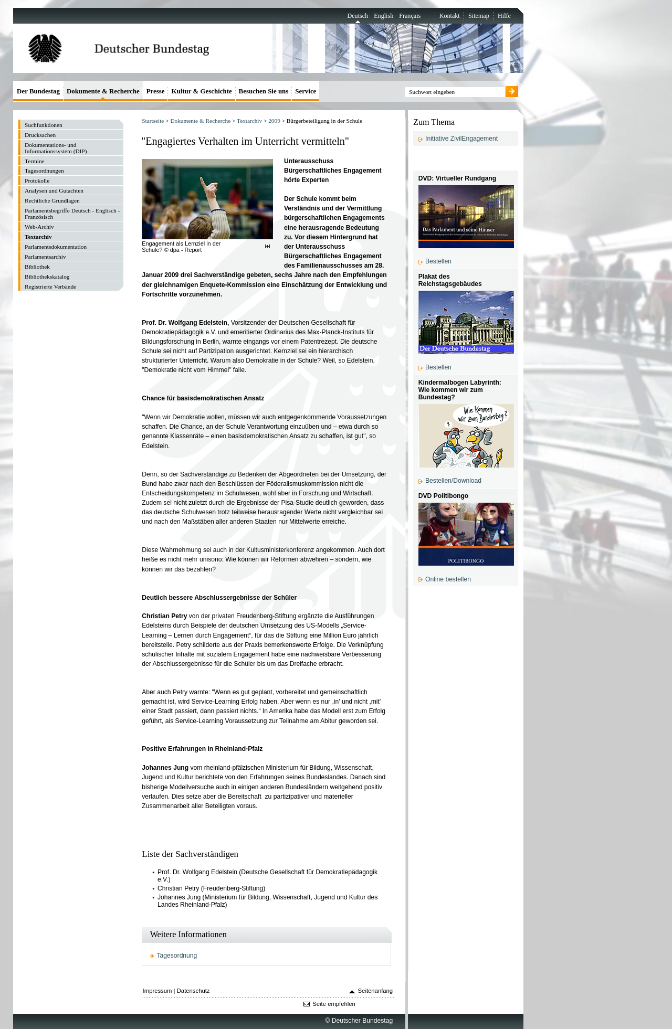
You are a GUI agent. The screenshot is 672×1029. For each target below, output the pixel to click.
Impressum (157, 991)
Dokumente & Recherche (200, 121)
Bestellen (438, 261)
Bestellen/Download (453, 480)
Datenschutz (193, 991)
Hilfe (504, 15)
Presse (155, 91)
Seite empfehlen (333, 1004)
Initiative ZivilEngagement (461, 138)
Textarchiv (249, 121)
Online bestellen (448, 579)
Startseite (153, 121)
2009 (274, 121)
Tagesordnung (177, 955)
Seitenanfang (375, 991)
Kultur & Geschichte (201, 91)
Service (305, 91)
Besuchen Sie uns (264, 91)
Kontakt (449, 15)
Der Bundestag (38, 91)
